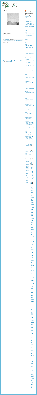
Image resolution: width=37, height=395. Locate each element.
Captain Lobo (32, 200)
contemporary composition (32, 203)
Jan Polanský (13, 40)
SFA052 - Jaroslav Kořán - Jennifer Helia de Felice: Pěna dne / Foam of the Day (29, 84)
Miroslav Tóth (32, 304)
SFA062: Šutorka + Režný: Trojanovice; (28, 67)
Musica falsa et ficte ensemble (32, 308)
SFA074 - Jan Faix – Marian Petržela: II (28, 47)
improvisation (9, 40)
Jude (31, 268)
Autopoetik (32, 195)
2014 (31, 183)
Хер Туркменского (32, 387)
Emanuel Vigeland (31, 219)
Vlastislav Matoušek (32, 382)
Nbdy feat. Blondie (32, 313)
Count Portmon (32, 204)
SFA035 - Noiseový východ (27, 109)
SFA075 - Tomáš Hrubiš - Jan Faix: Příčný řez (29, 45)
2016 (31, 164)
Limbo (27, 137)
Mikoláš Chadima (32, 299)
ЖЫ (31, 386)
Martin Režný (32, 286)
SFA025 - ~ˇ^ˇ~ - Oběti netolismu (28, 122)
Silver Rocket (27, 179)
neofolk (31, 315)
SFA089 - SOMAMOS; (27, 21)
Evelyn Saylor (32, 222)
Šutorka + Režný (32, 360)
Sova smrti (32, 352)
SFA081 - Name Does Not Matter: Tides (28, 35)
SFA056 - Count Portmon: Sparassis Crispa (29, 77)
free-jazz (31, 231)
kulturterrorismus (27, 170)
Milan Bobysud (32, 301)
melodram (32, 289)
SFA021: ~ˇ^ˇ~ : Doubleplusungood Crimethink (29, 127)
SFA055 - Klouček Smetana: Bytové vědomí (29, 79)
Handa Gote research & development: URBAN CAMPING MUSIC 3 (29, 136)
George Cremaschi (32, 235)
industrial (32, 247)
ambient (5, 40)
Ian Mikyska (32, 244)
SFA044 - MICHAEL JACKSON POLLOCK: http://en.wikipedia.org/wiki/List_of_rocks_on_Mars (29, 96)
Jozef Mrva (32, 267)
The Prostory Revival (32, 366)
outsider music (32, 320)
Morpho (31, 306)
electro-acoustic (32, 216)
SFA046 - (29, 92)
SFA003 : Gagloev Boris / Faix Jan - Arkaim (29, 151)
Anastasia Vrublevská (32, 192)
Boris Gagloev (32, 199)
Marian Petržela (32, 283)
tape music (32, 361)
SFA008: (28, 145)
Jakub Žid (32, 250)
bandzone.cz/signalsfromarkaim (28, 16)
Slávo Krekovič (32, 350)
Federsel (26, 163)
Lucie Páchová (32, 280)
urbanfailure (32, 377)
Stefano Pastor (32, 355)
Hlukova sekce (27, 166)
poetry (31, 332)
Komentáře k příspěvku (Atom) (10, 61)
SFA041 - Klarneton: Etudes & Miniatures (28, 100)
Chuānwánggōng (32, 243)
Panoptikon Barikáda (32, 321)
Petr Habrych (32, 328)
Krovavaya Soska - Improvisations (28, 88)
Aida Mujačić (32, 190)
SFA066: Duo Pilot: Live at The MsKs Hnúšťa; (29, 60)
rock (31, 340)
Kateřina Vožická (32, 270)
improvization (32, 246)
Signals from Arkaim (28, 10)
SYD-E (31, 358)
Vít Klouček (32, 380)
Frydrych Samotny (31, 233)
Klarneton (32, 273)
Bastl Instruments (32, 197)
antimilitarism (32, 193)
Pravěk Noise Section (27, 177)
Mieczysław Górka (32, 290)
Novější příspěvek (4, 60)
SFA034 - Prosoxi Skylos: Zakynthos (28, 110)
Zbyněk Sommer (32, 385)
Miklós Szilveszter (32, 298)
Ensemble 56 (32, 220)
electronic (7, 40)
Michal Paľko (32, 295)
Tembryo (31, 364)
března (32, 168)
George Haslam (32, 236)
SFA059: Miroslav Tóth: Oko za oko (32, 170)
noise (17, 40)
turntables (32, 373)
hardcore (31, 238)
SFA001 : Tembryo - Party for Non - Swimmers (29, 154)
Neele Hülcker (32, 314)
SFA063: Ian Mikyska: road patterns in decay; (29, 65)
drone (31, 211)
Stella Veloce (32, 356)
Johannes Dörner (32, 265)
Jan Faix (11, 40)
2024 (31, 159)
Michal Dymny (32, 292)
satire (31, 345)
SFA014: (26, 137)
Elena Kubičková (32, 218)
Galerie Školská (27, 164)
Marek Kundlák (32, 282)
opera (31, 319)
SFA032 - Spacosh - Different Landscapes (28, 113)
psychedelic (19, 40)
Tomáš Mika (32, 370)
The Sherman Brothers (32, 368)
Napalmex (32, 312)
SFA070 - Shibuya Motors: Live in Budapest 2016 (29, 53)
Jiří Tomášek (32, 264)
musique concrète (31, 309)
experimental (32, 224)
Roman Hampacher (32, 342)
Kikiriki (31, 272)
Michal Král (32, 294)
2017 (31, 163)
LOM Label (27, 171)
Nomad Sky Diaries (27, 175)
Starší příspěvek (21, 60)
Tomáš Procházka (32, 371)
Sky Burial (32, 349)
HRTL (31, 242)
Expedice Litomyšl (32, 223)
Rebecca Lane (32, 339)
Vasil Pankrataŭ (32, 378)
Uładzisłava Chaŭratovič (32, 374)
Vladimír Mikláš (32, 381)
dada (31, 205)
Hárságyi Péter (32, 239)
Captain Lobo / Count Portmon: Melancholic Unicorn (28, 144)
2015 (31, 182)
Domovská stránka (13, 60)
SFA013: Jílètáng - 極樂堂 (27, 138)
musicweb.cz (27, 173)
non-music (32, 317)
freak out (31, 230)
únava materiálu (32, 375)
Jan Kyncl (32, 254)
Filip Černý (32, 226)
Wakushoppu (27, 182)
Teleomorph (32, 363)
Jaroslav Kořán (32, 258)
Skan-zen (32, 348)
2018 (31, 162)
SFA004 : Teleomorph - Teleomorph (28, 150)
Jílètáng (31, 262)
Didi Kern (32, 209)
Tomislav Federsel (31, 372)
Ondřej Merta (32, 318)
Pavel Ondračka (32, 325)
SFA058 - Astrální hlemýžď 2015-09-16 (32, 172)
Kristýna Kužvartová (32, 275)
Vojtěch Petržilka (32, 383)
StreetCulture (27, 180)
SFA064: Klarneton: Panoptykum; (28, 64)
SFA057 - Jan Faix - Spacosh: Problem (28, 75)
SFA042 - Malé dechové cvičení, (28, 99)
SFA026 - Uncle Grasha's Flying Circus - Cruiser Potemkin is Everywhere (29, 121)
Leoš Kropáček (32, 277)
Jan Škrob (32, 257)
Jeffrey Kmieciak (32, 260)
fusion (31, 234)
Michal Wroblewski (32, 297)
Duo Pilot (32, 212)
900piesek (32, 188)
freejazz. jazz (32, 232)
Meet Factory (32, 288)
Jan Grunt (32, 252)
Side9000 (32, 347)
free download (31, 21)
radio (31, 337)
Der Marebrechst (32, 208)
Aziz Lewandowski (32, 196)
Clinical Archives (27, 161)
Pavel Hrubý (32, 324)
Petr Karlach (32, 329)
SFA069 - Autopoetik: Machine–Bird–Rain (29, 55)
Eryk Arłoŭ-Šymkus (32, 221)
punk (31, 335)
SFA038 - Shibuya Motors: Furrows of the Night (29, 105)
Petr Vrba (32, 330)
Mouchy (31, 307)
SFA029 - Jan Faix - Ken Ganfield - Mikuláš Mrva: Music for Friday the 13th (29, 117)
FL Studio (32, 227)
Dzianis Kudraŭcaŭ (32, 214)
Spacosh (21, 40)
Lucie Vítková (32, 281)
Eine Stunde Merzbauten (32, 215)
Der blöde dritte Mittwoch (32, 207)
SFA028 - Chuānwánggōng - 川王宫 (28, 118)
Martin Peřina (15, 40)
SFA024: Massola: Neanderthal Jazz (28, 123)
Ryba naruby (32, 344)
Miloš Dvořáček (32, 302)
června (32, 167)
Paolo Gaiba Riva (32, 322)
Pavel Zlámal (32, 327)
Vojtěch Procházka (32, 384)
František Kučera (32, 229)
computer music (32, 202)
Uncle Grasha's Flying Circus (32, 376)
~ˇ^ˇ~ (31, 187)
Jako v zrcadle (32, 249)
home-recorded (32, 241)
